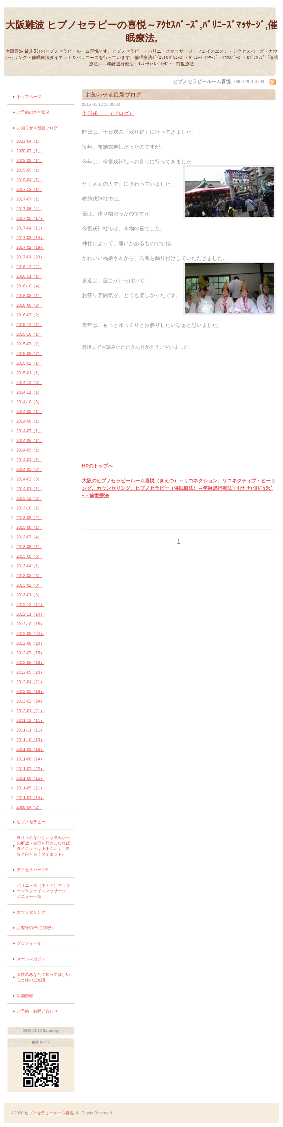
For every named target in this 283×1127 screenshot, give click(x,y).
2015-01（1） (29, 373)
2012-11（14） (30, 614)
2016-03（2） (29, 315)
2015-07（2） (29, 344)
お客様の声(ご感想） (36, 927)
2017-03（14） (30, 237)
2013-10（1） (29, 508)
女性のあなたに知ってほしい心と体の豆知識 (43, 977)
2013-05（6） (29, 556)
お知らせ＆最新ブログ (37, 128)
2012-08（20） (30, 643)
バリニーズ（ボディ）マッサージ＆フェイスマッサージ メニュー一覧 (43, 891)
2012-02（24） (30, 701)
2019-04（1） (29, 179)
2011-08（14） (30, 759)
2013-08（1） (29, 527)
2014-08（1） (29, 421)
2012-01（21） (30, 711)
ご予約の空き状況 (33, 112)
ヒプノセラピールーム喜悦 (49, 1113)
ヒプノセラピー (31, 822)
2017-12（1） (29, 189)
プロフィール (29, 943)
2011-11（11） (30, 730)
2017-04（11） (30, 228)
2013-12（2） (29, 498)
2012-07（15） (30, 653)
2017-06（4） (29, 208)
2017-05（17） (30, 218)
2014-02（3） (29, 479)
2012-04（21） (30, 682)
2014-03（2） (29, 469)
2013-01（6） (29, 595)
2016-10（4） (29, 286)
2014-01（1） (29, 488)
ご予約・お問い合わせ (37, 1011)
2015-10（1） (29, 334)
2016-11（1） (29, 276)
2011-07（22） (30, 768)
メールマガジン (31, 959)
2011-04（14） (30, 797)
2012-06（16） (30, 662)
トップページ (29, 96)
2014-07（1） (29, 431)
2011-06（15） (30, 778)
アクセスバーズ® (32, 869)
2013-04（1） (29, 566)
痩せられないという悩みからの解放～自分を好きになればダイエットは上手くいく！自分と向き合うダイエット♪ (43, 845)
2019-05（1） (29, 170)
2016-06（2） (29, 305)
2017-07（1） (29, 199)
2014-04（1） (29, 459)
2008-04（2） (29, 807)
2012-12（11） (30, 604)
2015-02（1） (29, 363)
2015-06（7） (29, 353)
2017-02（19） (30, 247)
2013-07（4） (29, 537)
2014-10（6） (29, 402)
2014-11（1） (29, 392)
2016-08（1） (29, 295)
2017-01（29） (30, 257)
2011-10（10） (30, 739)
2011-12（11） (30, 720)
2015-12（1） (29, 324)
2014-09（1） (29, 411)
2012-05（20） (30, 672)
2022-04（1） (29, 141)
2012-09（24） (30, 633)
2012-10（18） (30, 624)
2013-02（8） (29, 585)
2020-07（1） (29, 151)
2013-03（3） (29, 575)
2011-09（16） (30, 749)
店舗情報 (25, 995)
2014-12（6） (29, 382)
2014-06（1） (29, 440)
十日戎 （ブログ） (108, 113)
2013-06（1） (29, 546)
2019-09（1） (29, 160)
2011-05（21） (30, 788)
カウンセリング (31, 912)
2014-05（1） (29, 450)
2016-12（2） (29, 266)
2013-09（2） (29, 517)
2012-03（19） (30, 691)
